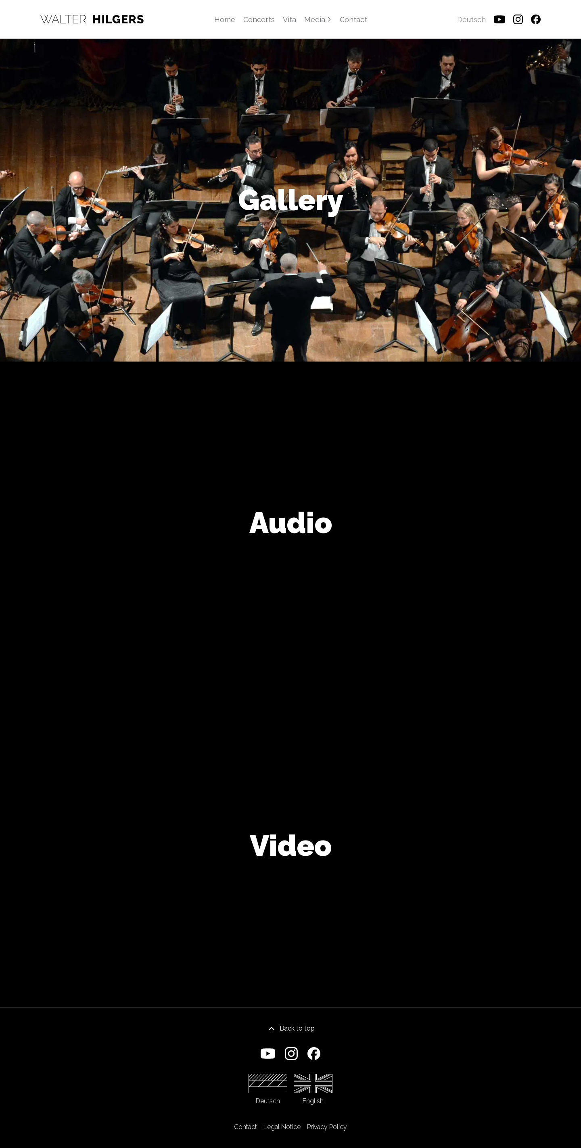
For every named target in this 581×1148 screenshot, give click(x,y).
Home (224, 19)
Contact (353, 19)
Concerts (259, 19)
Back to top (291, 1028)
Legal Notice (282, 1127)
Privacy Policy (327, 1127)
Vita (289, 19)
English (313, 1089)
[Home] (92, 19)
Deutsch (268, 1089)
